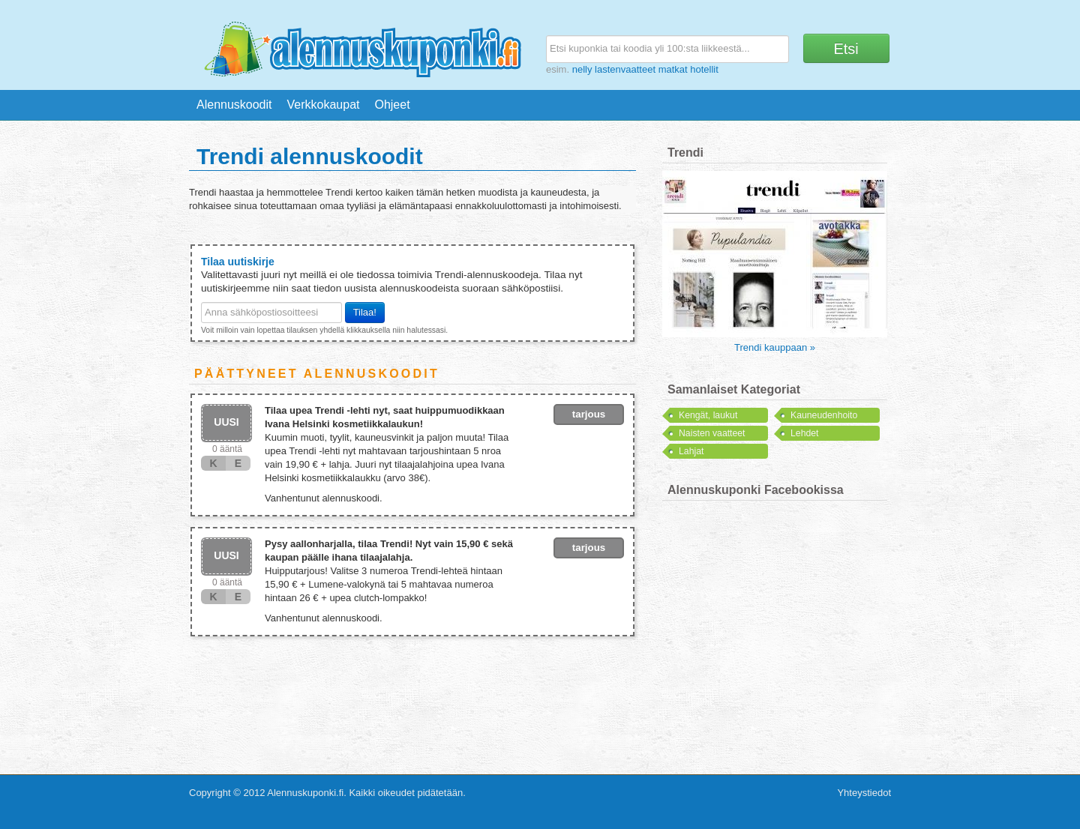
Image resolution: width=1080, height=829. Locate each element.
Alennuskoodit (234, 104)
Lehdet (804, 433)
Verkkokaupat (323, 104)
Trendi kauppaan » (774, 347)
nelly (582, 69)
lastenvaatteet (625, 69)
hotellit (704, 69)
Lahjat (691, 451)
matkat (673, 69)
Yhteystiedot (864, 792)
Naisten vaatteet (712, 433)
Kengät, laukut (708, 415)
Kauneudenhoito (823, 415)
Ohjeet (392, 104)
